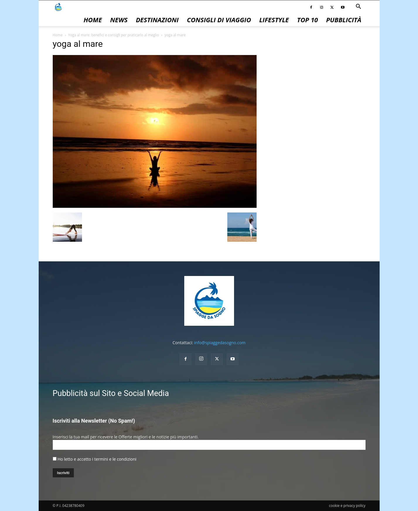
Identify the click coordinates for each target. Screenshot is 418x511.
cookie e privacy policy (347, 505)
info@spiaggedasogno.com (219, 342)
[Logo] (58, 6)
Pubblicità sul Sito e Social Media (111, 393)
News (119, 19)
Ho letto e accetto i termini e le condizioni (96, 459)
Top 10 (307, 19)
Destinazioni (157, 19)
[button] (359, 7)
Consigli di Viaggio (219, 19)
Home (92, 19)
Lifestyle (274, 19)
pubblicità (343, 19)
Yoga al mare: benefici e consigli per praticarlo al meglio (113, 34)
